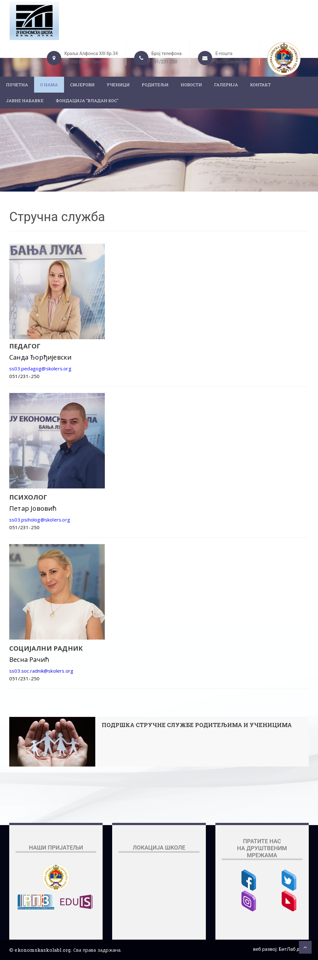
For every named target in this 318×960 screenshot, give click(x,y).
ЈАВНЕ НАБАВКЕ (25, 100)
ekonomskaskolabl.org (43, 950)
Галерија (226, 85)
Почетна (17, 85)
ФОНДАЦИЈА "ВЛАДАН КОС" (87, 100)
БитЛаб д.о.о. (294, 949)
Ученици (118, 85)
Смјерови (82, 85)
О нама (49, 85)
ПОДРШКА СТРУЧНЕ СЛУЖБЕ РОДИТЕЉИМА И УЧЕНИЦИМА (197, 725)
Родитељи (155, 85)
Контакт (260, 85)
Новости (191, 85)
